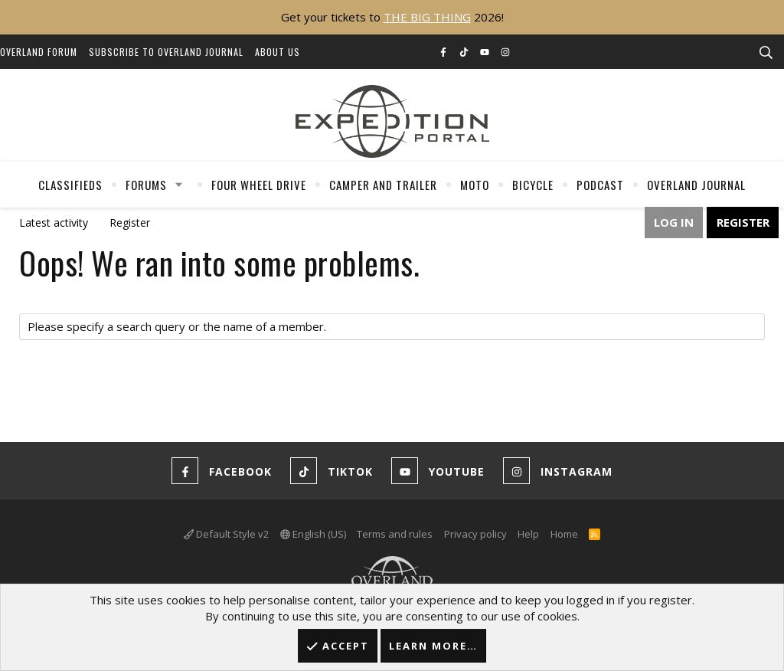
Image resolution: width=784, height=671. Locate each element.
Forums (146, 184)
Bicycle (533, 184)
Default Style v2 (226, 534)
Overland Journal (696, 184)
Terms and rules (395, 534)
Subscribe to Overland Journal (166, 51)
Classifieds (70, 184)
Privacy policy (475, 534)
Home (564, 534)
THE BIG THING (427, 17)
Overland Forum (38, 51)
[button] (179, 185)
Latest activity (53, 222)
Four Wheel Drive (258, 184)
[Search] (765, 53)
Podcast (600, 184)
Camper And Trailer (383, 184)
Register (129, 222)
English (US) (313, 534)
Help (528, 534)
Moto (474, 184)
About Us (277, 51)
